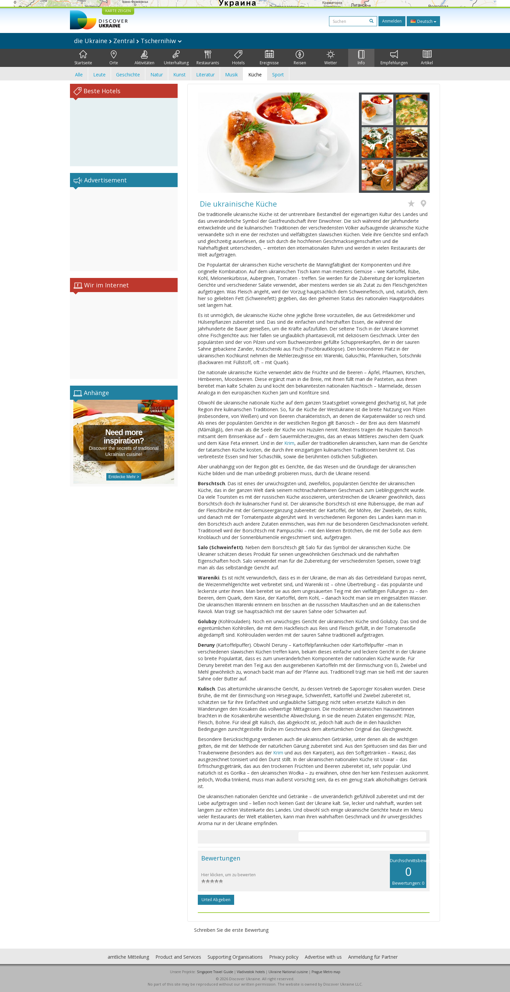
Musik (231, 74)
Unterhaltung (176, 58)
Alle (79, 74)
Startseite (83, 58)
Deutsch (423, 21)
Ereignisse (269, 58)
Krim (289, 443)
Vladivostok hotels (251, 971)
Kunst (179, 74)
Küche (255, 74)
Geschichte (128, 74)
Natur (156, 74)
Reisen (300, 58)
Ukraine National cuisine (288, 971)
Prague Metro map (326, 971)
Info (361, 58)
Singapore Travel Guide (215, 971)
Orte (113, 58)
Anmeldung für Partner (373, 957)
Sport (278, 74)
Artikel (427, 58)
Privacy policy (283, 957)
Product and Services (178, 957)
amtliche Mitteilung (128, 957)
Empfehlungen (394, 58)
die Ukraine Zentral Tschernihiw (128, 41)
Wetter (330, 58)
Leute (99, 74)
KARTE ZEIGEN (118, 10)
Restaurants (207, 58)
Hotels (238, 58)
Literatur (205, 74)
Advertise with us (323, 957)
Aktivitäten (144, 58)
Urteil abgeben (216, 899)
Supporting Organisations (235, 957)
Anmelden (392, 21)
